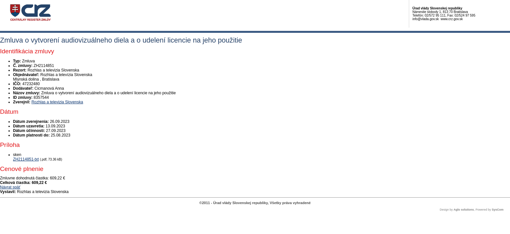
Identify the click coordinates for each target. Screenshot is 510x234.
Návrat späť (10, 187)
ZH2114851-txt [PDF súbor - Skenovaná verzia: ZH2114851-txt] (26, 159)
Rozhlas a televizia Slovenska (57, 102)
